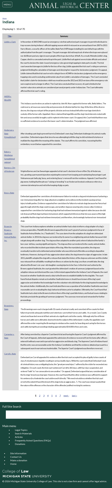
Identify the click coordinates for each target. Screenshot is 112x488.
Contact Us (16, 456)
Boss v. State (9, 193)
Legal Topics (21, 429)
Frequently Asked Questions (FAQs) (33, 440)
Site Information (18, 453)
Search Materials (23, 433)
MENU (7, 4)
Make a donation (18, 460)
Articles (19, 437)
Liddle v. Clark (10, 42)
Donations (20, 444)
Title (10, 36)
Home (4, 18)
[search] (49, 414)
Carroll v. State (10, 354)
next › (66, 395)
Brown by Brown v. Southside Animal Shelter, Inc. (10, 233)
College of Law (44, 481)
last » (74, 395)
